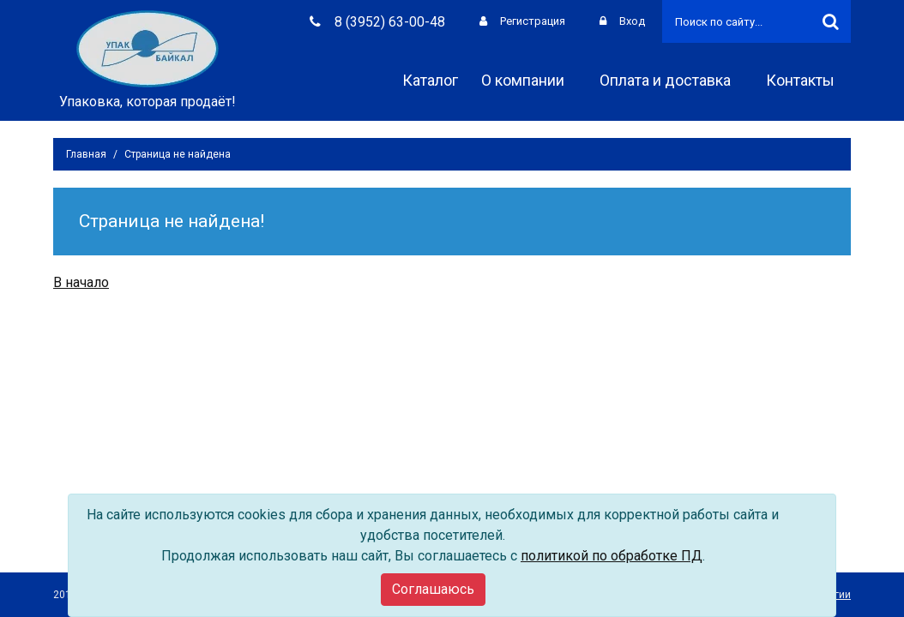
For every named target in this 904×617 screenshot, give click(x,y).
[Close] (433, 589)
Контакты (806, 80)
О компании (528, 80)
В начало (81, 282)
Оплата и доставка (671, 80)
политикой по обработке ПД (611, 556)
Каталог (430, 80)
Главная (86, 154)
